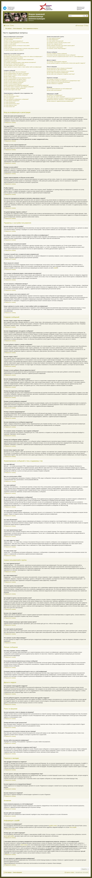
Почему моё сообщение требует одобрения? (15, 88)
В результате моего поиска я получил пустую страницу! (60, 71)
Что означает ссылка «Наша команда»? (56, 48)
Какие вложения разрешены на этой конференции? (59, 88)
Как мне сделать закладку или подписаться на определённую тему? (63, 80)
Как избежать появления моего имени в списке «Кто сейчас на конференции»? (23, 56)
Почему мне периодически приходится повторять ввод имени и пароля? (21, 48)
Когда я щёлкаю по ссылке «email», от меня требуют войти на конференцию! (22, 66)
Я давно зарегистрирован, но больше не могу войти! (17, 45)
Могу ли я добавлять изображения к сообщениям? (16, 99)
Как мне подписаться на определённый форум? (58, 82)
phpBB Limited (53, 825)
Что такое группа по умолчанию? (55, 47)
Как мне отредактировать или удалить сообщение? (16, 73)
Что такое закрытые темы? (10, 105)
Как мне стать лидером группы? (54, 44)
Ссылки (7, 25)
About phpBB (73, 827)
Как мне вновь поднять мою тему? (12, 89)
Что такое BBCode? (8, 94)
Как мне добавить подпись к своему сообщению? (16, 74)
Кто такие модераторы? (52, 39)
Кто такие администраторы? (54, 38)
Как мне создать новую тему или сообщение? (15, 71)
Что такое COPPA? (8, 39)
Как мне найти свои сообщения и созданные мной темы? (61, 74)
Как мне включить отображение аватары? (14, 64)
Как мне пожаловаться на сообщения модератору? (16, 85)
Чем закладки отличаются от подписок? (56, 79)
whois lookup (24, 845)
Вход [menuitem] (87, 25)
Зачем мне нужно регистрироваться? (13, 38)
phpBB (55, 268)
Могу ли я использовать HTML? (11, 96)
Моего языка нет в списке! (10, 61)
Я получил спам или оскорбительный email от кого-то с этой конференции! (65, 56)
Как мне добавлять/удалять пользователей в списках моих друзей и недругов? (66, 63)
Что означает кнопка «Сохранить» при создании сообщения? (19, 86)
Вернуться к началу (10, 122)
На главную (8, 872)
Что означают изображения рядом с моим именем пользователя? (20, 62)
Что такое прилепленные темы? (12, 103)
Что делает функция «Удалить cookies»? (14, 50)
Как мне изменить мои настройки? (12, 55)
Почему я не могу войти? (10, 44)
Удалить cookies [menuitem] (70, 872)
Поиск (84, 16)
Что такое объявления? (9, 102)
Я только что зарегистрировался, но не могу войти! (16, 42)
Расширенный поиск (87, 16)
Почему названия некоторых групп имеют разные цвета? (61, 45)
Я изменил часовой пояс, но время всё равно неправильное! (19, 59)
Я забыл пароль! (8, 47)
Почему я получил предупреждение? (13, 83)
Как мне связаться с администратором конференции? (60, 101)
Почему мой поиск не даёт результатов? (57, 69)
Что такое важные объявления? (11, 100)
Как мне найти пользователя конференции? (57, 72)
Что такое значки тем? (9, 106)
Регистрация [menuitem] (80, 25)
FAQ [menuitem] (13, 25)
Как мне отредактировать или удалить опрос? (15, 79)
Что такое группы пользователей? (55, 41)
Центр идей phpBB (9, 836)
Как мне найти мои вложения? (54, 90)
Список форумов (17, 872)
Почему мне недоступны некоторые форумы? (15, 80)
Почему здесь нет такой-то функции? (56, 96)
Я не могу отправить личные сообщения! (57, 53)
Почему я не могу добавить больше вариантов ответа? (17, 77)
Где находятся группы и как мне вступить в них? (58, 42)
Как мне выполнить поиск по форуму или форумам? (59, 68)
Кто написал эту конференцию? (54, 95)
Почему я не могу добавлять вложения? (13, 82)
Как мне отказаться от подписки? (55, 83)
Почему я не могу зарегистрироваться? (13, 41)
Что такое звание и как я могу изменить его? (15, 65)
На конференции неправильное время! (13, 58)
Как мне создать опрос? (10, 76)
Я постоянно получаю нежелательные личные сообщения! (61, 55)
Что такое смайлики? (9, 97)
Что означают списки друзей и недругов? (57, 61)
